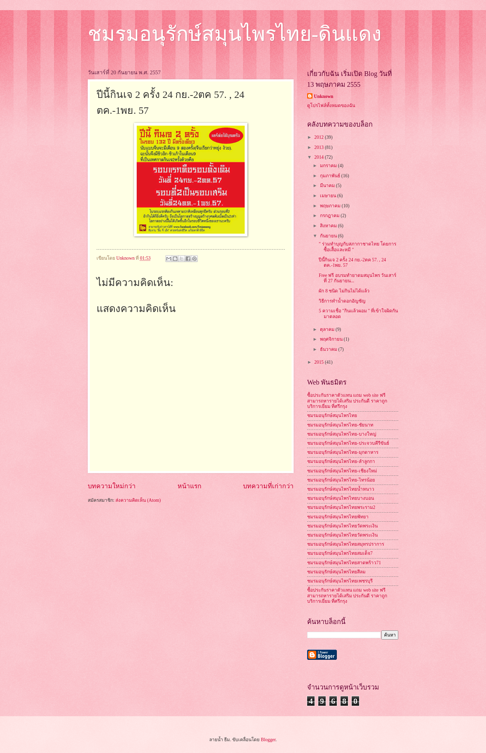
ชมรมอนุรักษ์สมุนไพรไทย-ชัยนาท (340, 424)
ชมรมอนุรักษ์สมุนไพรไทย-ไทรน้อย (341, 480)
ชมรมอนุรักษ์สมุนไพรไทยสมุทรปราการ (345, 544)
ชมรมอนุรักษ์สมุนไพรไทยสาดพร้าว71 (344, 562)
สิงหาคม (329, 225)
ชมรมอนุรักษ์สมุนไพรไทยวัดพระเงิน (342, 525)
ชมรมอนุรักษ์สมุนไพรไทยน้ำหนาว (340, 489)
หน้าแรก (189, 486)
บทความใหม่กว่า (112, 486)
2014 (319, 157)
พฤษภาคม (331, 205)
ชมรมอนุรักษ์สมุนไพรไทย (332, 415)
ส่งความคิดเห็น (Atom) (138, 500)
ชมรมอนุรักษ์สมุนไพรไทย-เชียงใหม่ (342, 470)
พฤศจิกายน (332, 339)
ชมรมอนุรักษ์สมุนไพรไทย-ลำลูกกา (341, 461)
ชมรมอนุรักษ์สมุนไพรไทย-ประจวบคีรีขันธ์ (348, 443)
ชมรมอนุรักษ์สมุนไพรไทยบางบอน (340, 498)
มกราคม (329, 165)
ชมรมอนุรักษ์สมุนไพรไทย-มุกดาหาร (342, 452)
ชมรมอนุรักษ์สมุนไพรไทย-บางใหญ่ (341, 434)
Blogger (268, 739)
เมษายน (328, 195)
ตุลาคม (327, 329)
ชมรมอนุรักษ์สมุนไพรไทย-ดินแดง (234, 34)
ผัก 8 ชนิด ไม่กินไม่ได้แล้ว (344, 290)
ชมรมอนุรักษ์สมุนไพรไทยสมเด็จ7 (340, 553)
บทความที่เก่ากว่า (268, 486)
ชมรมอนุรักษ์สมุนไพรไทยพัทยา (338, 516)
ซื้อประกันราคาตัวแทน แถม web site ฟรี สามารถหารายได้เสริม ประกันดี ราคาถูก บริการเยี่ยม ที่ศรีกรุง (347, 401)
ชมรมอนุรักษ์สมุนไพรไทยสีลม (336, 571)
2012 (319, 137)
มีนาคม (328, 185)
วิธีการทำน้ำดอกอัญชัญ (342, 301)
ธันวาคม (329, 349)
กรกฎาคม (330, 215)
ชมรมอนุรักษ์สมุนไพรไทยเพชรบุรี (340, 580)
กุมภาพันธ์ (330, 175)
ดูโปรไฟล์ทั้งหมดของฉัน (331, 105)
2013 (319, 147)
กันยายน (329, 235)
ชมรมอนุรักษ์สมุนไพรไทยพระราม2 (341, 507)
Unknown (323, 96)
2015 (319, 362)
